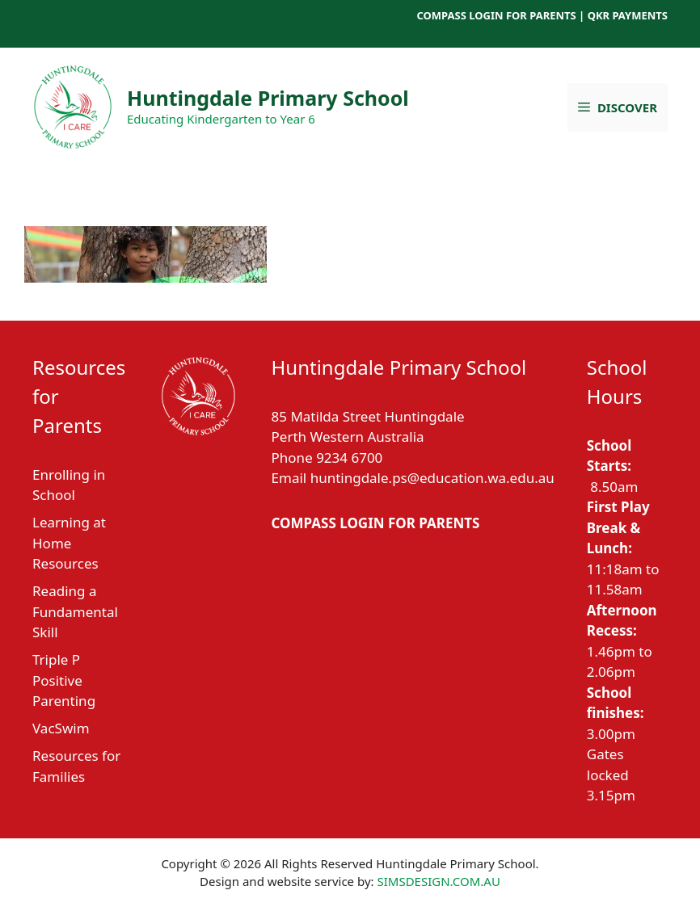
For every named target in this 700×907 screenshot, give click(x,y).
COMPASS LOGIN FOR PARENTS (496, 15)
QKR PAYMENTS (628, 15)
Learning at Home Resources (69, 543)
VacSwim (61, 728)
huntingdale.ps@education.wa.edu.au (432, 477)
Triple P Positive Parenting (63, 680)
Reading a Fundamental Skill (75, 611)
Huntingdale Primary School (268, 97)
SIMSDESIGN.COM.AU (438, 881)
